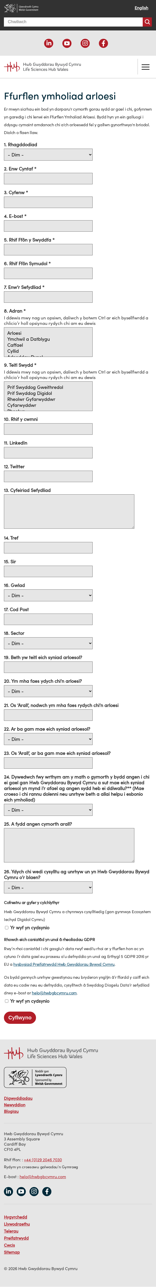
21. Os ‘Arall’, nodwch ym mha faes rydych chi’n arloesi (61, 705)
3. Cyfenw (15, 192)
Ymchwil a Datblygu (48, 339)
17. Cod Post (16, 609)
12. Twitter (14, 466)
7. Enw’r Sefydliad (23, 287)
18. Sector (14, 633)
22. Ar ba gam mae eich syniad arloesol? (47, 729)
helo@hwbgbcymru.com (54, 992)
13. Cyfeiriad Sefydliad (27, 490)
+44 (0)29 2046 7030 (43, 1159)
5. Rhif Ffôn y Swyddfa (28, 240)
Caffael (48, 345)
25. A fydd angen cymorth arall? (38, 824)
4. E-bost (14, 216)
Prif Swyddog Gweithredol (48, 387)
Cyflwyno (20, 1017)
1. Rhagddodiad (20, 144)
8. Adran (13, 311)
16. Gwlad (14, 585)
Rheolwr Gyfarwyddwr (48, 399)
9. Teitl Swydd (19, 365)
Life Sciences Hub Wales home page (42, 67)
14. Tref (11, 538)
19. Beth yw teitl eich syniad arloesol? (43, 657)
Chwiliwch (147, 22)
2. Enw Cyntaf (19, 169)
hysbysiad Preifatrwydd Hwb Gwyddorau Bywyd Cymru (64, 964)
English (141, 7)
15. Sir (10, 561)
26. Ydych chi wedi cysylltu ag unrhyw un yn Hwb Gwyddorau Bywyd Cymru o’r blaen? (76, 874)
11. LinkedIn (15, 443)
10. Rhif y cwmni (21, 419)
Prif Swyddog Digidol (48, 393)
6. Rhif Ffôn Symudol (26, 263)
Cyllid (48, 351)
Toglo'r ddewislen (145, 66)
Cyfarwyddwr (48, 405)
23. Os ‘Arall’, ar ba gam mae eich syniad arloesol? (57, 753)
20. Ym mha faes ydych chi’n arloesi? (43, 681)
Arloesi (48, 333)
